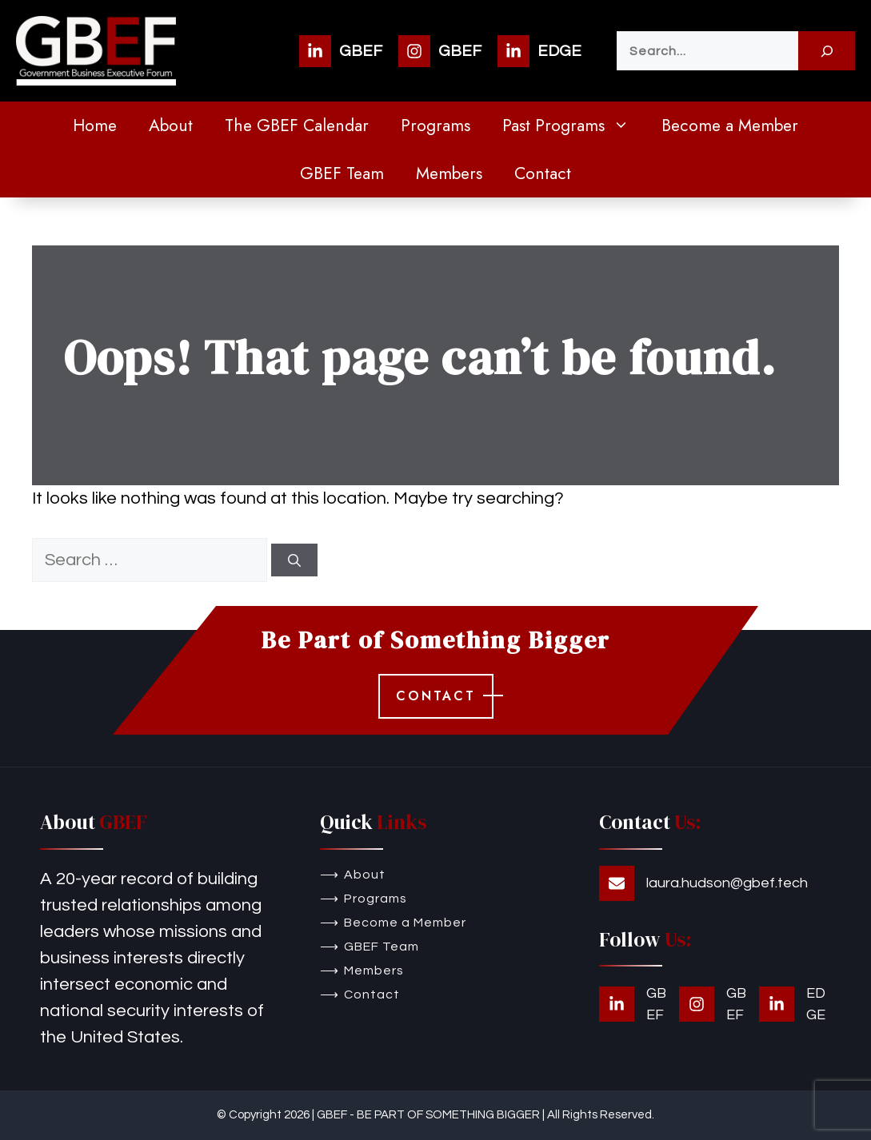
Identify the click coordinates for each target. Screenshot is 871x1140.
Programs (435, 126)
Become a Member (729, 126)
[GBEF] (340, 51)
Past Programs (573, 125)
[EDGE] (539, 51)
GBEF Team (342, 173)
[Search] (826, 50)
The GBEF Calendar (297, 126)
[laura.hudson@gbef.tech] (703, 883)
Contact (542, 173)
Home (95, 126)
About (171, 126)
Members (449, 173)
